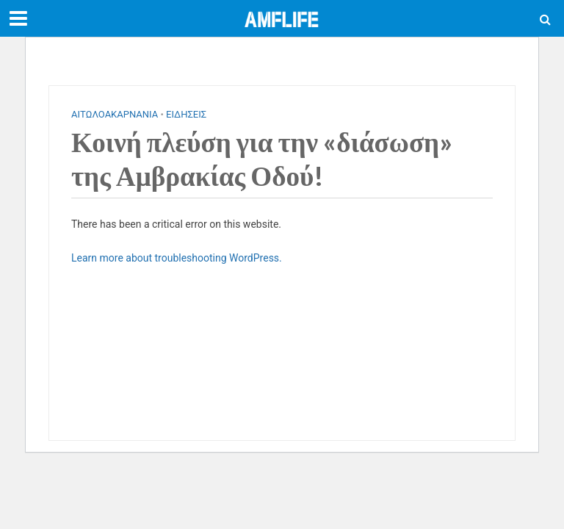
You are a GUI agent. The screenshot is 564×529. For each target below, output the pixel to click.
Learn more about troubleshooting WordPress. (176, 258)
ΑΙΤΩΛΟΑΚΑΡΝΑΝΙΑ (114, 114)
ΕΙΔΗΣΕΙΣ (186, 114)
